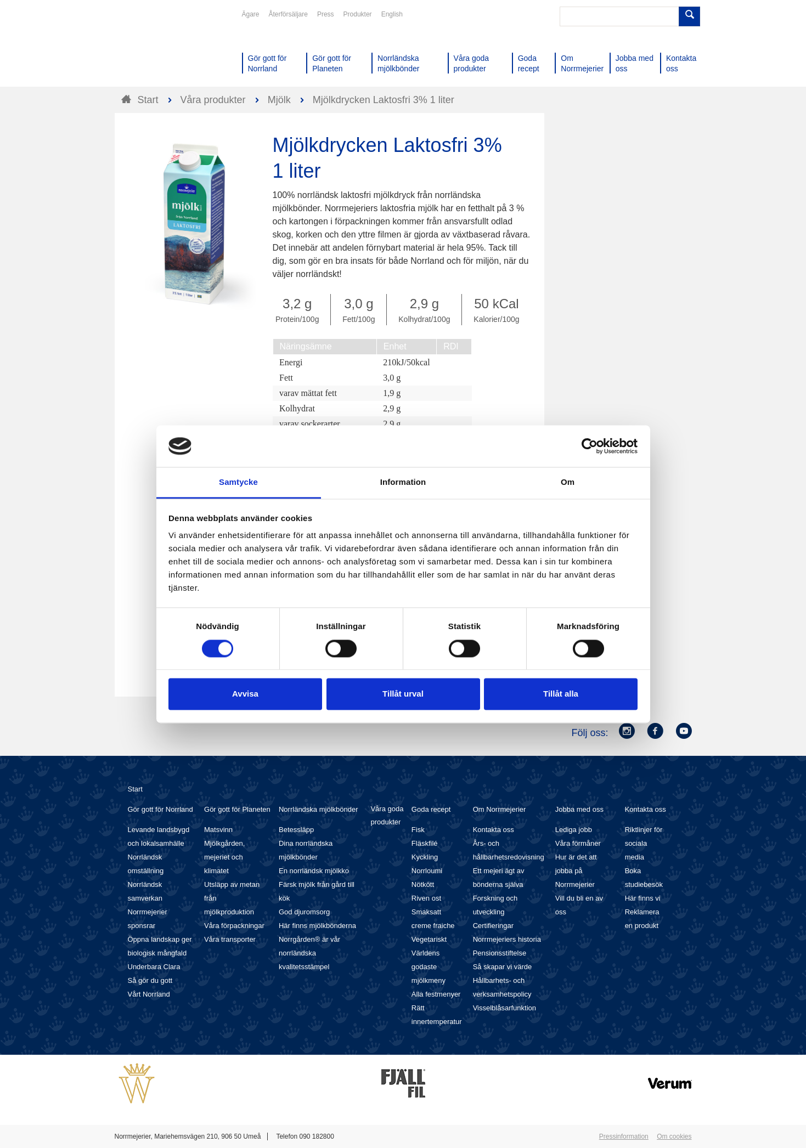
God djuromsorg (304, 912)
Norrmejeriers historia (507, 939)
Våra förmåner (578, 843)
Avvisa (245, 694)
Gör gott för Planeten (237, 809)
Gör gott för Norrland (160, 809)
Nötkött (423, 884)
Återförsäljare (288, 14)
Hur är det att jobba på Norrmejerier (576, 871)
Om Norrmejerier (499, 809)
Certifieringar (493, 925)
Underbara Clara (154, 967)
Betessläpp (296, 829)
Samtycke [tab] (238, 482)
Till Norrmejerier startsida (156, 48)
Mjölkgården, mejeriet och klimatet (224, 857)
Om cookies (674, 1136)
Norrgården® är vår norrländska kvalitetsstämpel (309, 953)
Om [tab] (567, 482)
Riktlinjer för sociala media (644, 843)
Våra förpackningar (234, 925)
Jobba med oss (579, 809)
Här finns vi (643, 898)
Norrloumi (427, 871)
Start (135, 789)
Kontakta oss (493, 829)
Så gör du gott (150, 980)
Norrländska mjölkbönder (318, 809)
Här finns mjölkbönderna (317, 925)
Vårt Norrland (149, 994)
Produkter (357, 14)
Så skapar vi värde (502, 967)
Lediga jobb (573, 829)
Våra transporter (230, 939)
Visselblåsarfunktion (504, 1008)
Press (325, 14)
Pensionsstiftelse (500, 953)
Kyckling (425, 857)
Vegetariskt (429, 939)
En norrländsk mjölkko (314, 871)
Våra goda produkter (386, 815)
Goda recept (431, 809)
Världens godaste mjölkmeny (429, 967)
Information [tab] (403, 482)
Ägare (251, 14)
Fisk (418, 829)
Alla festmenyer (436, 994)
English (392, 14)
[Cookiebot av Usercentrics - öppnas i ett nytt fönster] (590, 446)
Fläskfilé (425, 843)
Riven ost (426, 898)
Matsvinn (218, 829)
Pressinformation (624, 1136)
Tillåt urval (403, 694)
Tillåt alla (560, 694)
